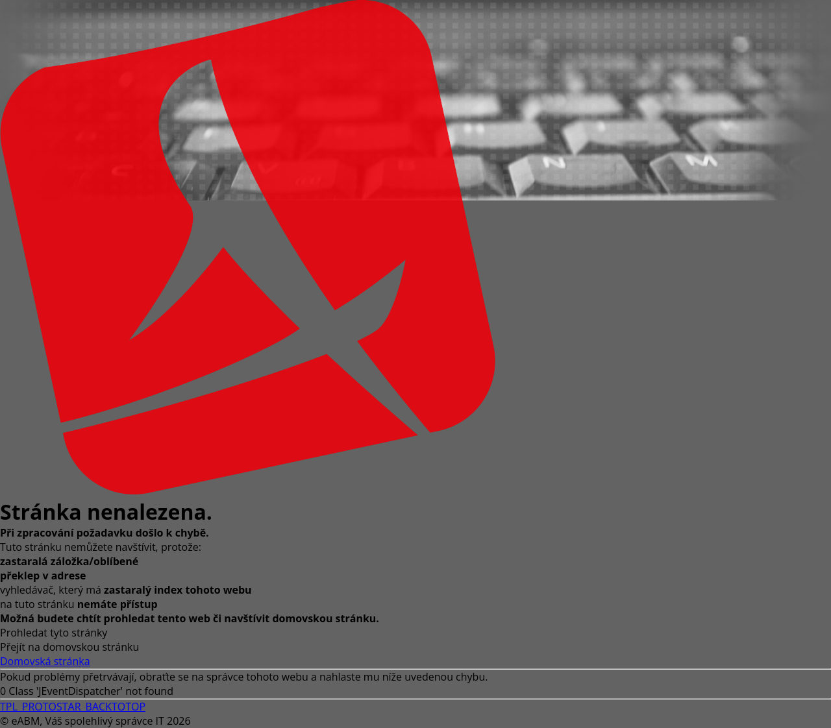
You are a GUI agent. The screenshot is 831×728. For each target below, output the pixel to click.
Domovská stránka (45, 661)
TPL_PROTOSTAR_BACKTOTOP (72, 706)
